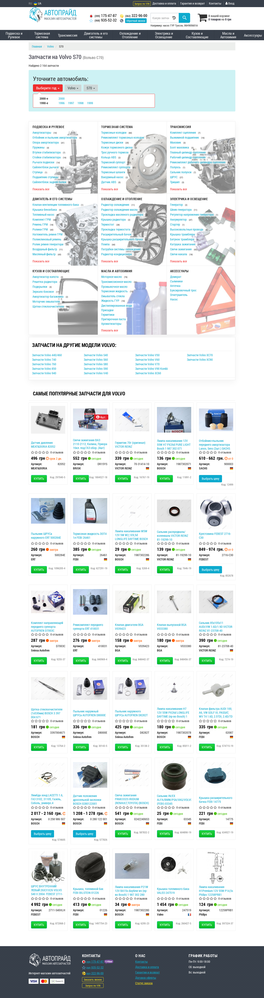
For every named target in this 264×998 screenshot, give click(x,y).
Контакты (215, 3)
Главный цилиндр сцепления (188, 152)
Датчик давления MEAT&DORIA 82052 (43, 445)
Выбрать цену (210, 479)
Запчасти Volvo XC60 (148, 373)
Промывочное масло (114, 287)
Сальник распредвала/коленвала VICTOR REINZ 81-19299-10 (172, 536)
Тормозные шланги (113, 172)
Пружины (39, 147)
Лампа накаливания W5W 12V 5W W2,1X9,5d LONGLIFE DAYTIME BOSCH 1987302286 (131, 537)
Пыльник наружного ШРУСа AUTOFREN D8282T (131, 713)
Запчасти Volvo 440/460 (47, 355)
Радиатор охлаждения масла (119, 209)
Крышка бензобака (45, 209)
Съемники (176, 281)
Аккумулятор (178, 219)
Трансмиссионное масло (116, 282)
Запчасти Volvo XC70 (200, 355)
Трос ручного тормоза (115, 152)
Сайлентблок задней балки (50, 182)
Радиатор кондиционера (116, 254)
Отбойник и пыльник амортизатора (55, 137)
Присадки (107, 310)
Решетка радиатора (45, 282)
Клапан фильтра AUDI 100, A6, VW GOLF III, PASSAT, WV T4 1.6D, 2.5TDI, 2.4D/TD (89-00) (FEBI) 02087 (216, 714)
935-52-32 (103, 20)
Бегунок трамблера (182, 239)
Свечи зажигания (181, 249)
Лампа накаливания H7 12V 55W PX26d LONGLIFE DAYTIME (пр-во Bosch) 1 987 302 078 (173, 714)
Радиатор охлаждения (115, 205)
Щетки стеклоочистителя (49, 306)
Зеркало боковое (43, 291)
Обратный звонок (135, 20)
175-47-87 (103, 15)
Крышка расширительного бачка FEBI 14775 (215, 800)
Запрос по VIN (141, 3)
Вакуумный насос (112, 177)
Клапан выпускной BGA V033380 (171, 627)
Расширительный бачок (116, 234)
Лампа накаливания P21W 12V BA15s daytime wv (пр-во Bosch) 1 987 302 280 (131, 891)
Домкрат (175, 277)
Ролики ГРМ (40, 229)
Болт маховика (180, 147)
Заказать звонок (93, 979)
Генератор (176, 205)
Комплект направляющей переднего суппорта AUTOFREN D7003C (47, 627)
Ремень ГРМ (40, 224)
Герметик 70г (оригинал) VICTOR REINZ (130, 445)
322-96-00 (133, 15)
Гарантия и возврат (192, 3)
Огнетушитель (179, 295)
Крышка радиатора (113, 219)
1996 (62, 103)
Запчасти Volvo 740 (44, 359)
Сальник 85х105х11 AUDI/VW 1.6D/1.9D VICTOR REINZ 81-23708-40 (215, 627)
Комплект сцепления (183, 132)
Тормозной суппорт (113, 162)
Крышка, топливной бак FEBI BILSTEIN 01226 (88, 891)
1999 (90, 103)
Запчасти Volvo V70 (147, 364)
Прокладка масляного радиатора (122, 214)
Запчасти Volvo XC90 (200, 359)
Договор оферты (145, 978)
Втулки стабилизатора (47, 152)
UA (37, 3)
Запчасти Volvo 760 (44, 364)
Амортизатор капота (46, 277)
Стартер (175, 224)
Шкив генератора (181, 209)
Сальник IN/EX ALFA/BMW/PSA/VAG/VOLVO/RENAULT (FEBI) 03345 (180, 800)
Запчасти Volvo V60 (147, 359)
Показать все (41, 189)
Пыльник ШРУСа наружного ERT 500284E (46, 536)
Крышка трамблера (183, 234)
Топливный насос (44, 214)
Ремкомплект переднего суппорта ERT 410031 (88, 627)
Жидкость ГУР (110, 301)
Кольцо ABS (109, 157)
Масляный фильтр (44, 254)
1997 (71, 103)
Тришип (175, 182)
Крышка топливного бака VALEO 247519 (173, 891)
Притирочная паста (113, 319)
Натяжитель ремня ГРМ (48, 234)
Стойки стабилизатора (47, 157)
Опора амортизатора (46, 142)
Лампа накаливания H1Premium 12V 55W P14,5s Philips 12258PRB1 (216, 891)
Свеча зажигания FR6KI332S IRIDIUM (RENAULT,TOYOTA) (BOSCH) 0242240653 (132, 801)
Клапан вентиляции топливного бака (56, 205)
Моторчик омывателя (47, 301)
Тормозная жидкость (114, 291)
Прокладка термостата (116, 229)
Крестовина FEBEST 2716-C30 (215, 536)
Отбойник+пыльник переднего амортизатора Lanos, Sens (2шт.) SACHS (214, 444)
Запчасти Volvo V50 (147, 355)
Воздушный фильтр (45, 249)
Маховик (176, 142)
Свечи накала (179, 254)
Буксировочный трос (183, 290)
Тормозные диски (112, 142)
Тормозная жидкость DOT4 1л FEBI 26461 (90, 536)
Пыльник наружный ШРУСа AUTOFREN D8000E (89, 713)
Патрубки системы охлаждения (121, 249)
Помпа (105, 244)
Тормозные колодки (114, 132)
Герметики (107, 315)
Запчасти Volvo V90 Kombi (151, 369)
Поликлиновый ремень (47, 239)
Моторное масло (112, 277)
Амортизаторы (42, 132)
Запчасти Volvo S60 (96, 359)
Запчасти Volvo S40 (96, 355)
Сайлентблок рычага (46, 167)
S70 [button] (91, 87)
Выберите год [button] (47, 87)
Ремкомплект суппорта (116, 167)
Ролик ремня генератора (48, 244)
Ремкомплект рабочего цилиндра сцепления (198, 162)
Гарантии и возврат (147, 972)
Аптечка (175, 286)
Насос (174, 299)
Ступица (38, 172)
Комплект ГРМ (42, 219)
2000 (62, 98)
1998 (81, 103)
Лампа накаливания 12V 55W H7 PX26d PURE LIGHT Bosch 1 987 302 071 (174, 444)
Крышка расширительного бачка (122, 239)
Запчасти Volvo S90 (96, 369)
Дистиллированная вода (116, 305)
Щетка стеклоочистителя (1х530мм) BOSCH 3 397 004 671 (46, 713)
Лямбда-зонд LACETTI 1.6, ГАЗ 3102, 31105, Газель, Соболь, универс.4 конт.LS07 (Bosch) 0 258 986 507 (47, 803)
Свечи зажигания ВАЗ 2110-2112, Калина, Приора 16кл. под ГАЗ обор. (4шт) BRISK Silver (90, 446)
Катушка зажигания (183, 244)
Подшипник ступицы (46, 177)
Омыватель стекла (113, 296)
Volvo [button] (73, 87)
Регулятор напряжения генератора (192, 214)
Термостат (108, 224)
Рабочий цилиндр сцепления (188, 157)
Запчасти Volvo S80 (96, 364)
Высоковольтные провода (187, 229)
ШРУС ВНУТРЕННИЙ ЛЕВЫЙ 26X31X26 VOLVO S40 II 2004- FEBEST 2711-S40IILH (47, 892)
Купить (39, 479)
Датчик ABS (109, 182)
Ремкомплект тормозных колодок (123, 137)
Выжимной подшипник (185, 137)
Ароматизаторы (111, 324)
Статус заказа (144, 983)
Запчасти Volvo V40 (96, 373)
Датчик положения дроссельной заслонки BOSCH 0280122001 (87, 800)
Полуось (175, 167)
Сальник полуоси (181, 172)
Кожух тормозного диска (117, 147)
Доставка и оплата (164, 3)
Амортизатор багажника (48, 296)
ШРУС (174, 177)
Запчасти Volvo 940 (44, 373)
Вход (229, 3)
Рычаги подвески (44, 162)
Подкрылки (40, 287)
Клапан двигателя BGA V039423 (129, 627)
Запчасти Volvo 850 (44, 369)
